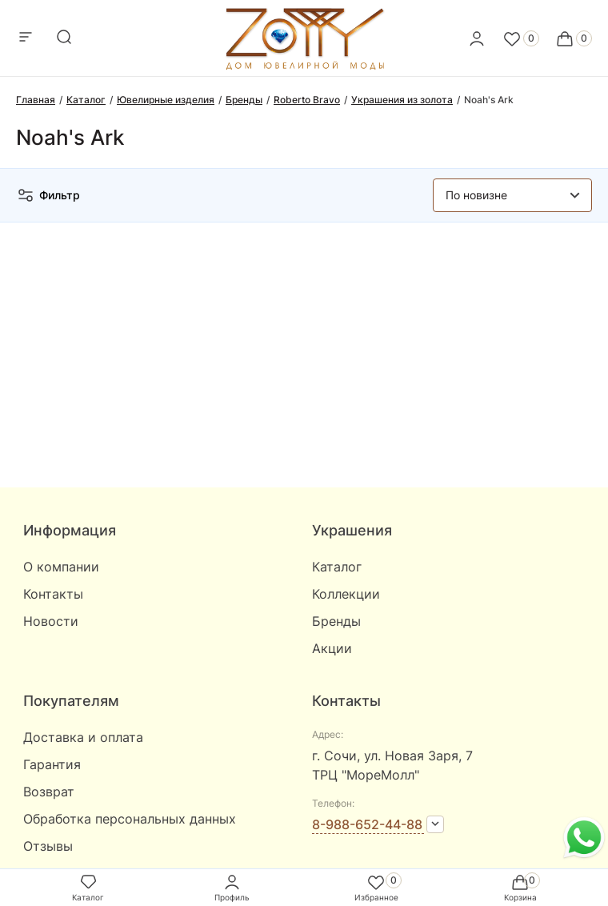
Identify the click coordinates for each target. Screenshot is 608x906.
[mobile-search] (64, 38)
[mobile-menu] (25, 38)
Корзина (520, 887)
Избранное (376, 887)
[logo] (304, 66)
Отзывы (48, 846)
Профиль (232, 887)
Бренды (336, 621)
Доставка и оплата (83, 737)
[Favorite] (520, 38)
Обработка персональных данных (129, 819)
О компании (61, 567)
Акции (332, 648)
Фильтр (48, 195)
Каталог (337, 567)
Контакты (53, 594)
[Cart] (573, 38)
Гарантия (52, 764)
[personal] (476, 38)
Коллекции (346, 594)
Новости (50, 621)
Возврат (48, 792)
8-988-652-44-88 (367, 824)
